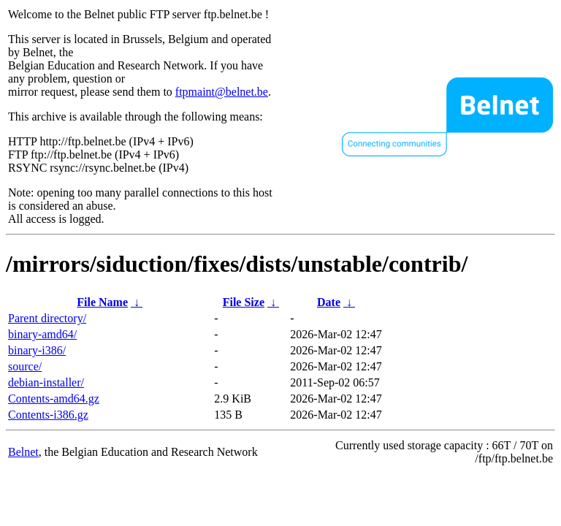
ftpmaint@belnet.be (221, 91)
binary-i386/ (37, 350)
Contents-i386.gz (48, 414)
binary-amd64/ (42, 334)
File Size (243, 302)
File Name (102, 302)
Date (328, 302)
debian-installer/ (46, 382)
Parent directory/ (47, 318)
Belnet (23, 452)
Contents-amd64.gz (53, 398)
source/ (25, 366)
